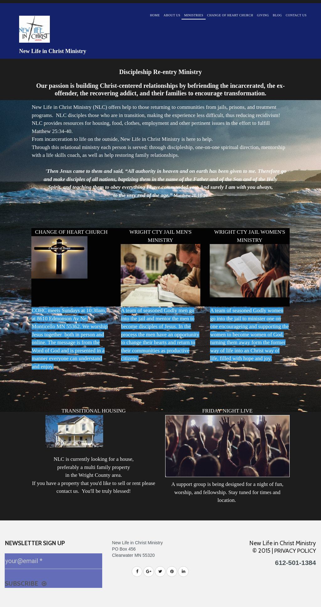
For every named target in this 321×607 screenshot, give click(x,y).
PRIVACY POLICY (294, 550)
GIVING (263, 15)
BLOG (277, 15)
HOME (155, 15)
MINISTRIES (193, 15)
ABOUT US (172, 15)
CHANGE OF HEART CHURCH (230, 15)
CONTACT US (296, 15)
